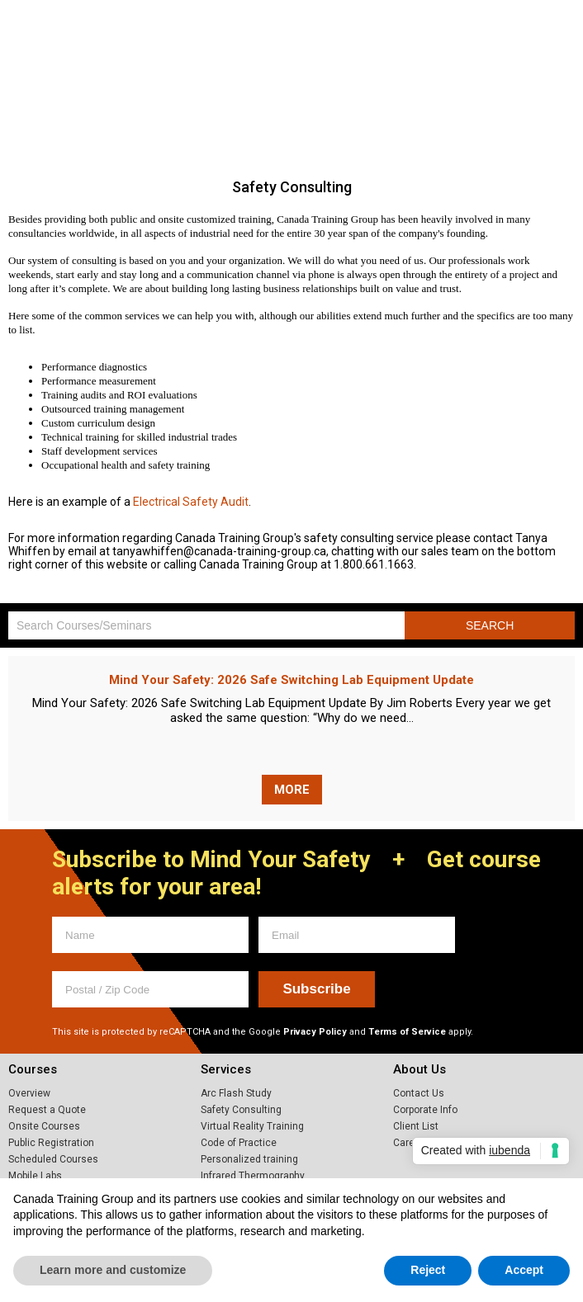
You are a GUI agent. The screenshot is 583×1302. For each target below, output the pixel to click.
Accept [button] (524, 1269)
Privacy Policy (315, 1031)
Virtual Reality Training (252, 1126)
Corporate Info (425, 1110)
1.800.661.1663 (532, 24)
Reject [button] (427, 1269)
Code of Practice (239, 1143)
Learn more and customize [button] (113, 1269)
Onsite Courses (44, 1126)
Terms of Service (407, 1031)
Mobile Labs (35, 1176)
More (292, 789)
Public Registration (51, 1143)
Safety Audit (191, 501)
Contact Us (418, 1093)
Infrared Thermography (253, 1176)
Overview (29, 1093)
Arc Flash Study (236, 1093)
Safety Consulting (241, 1110)
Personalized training (249, 1159)
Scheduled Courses (53, 1159)
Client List (415, 1126)
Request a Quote (47, 1110)
